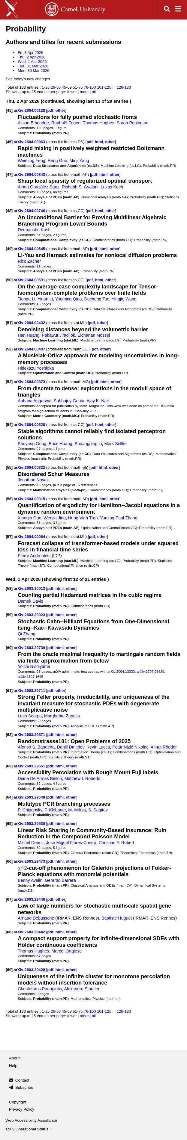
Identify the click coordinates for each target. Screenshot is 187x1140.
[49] (9, 249)
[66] (9, 861)
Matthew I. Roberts (82, 778)
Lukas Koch (112, 187)
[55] (9, 467)
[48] (9, 210)
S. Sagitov (98, 810)
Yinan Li (45, 299)
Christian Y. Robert (116, 842)
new (30, 79)
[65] (9, 823)
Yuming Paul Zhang (118, 517)
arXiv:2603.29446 (30, 899)
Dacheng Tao (96, 299)
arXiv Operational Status (29, 1129)
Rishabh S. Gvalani (80, 187)
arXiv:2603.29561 (30, 766)
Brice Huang (60, 443)
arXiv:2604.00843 (30, 174)
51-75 (78, 87)
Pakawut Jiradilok (58, 335)
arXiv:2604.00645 (30, 249)
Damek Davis (30, 601)
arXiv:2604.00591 (30, 280)
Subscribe (24, 1087)
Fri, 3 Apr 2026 (30, 52)
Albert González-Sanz (38, 187)
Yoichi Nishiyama (34, 666)
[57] (9, 536)
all (94, 92)
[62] (9, 734)
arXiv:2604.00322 (30, 467)
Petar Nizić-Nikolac (130, 747)
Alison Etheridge (33, 122)
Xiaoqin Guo (29, 517)
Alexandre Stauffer (82, 988)
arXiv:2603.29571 (30, 734)
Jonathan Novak (33, 479)
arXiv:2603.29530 (30, 823)
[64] (9, 797)
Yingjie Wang (124, 299)
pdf (50, 110)
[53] (9, 382)
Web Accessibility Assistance (31, 1120)
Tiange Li (26, 299)
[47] (9, 174)
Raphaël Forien (65, 122)
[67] (9, 899)
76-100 (90, 87)
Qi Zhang (26, 633)
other (60, 110)
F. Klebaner (55, 810)
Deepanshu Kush (34, 229)
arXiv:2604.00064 (30, 536)
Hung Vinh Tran (83, 517)
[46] (9, 142)
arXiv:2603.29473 (30, 861)
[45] (9, 110)
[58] (9, 588)
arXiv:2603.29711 (30, 690)
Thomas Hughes (98, 122)
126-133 (124, 87)
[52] (9, 349)
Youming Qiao (68, 299)
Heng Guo (57, 160)
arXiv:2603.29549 (30, 797)
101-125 (104, 87)
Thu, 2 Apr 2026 (31, 57)
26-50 (56, 87)
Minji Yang (79, 160)
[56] (9, 499)
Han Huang (28, 335)
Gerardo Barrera (60, 880)
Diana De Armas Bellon (40, 778)
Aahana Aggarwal (34, 400)
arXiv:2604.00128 (30, 110)
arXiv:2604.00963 (30, 142)
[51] (9, 322)
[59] (9, 615)
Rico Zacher (29, 261)
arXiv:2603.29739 (30, 647)
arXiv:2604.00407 (30, 349)
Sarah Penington (132, 122)
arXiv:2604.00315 (30, 499)
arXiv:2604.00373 (30, 382)
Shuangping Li (88, 443)
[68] (9, 932)
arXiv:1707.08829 (150, 671)
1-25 (46, 87)
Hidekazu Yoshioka (36, 368)
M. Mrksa (77, 810)
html (99, 142)
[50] (9, 280)
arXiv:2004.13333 (121, 671)
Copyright (17, 1102)
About (14, 1058)
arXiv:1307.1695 (30, 676)
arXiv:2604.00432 (30, 322)
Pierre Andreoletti (34, 555)
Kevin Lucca (98, 747)
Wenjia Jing (55, 517)
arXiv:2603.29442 (30, 932)
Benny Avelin (30, 880)
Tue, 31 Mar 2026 (33, 66)
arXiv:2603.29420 (30, 969)
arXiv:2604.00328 (30, 424)
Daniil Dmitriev (70, 747)
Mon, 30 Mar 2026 (33, 70)
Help (13, 1065)
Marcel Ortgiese (67, 951)
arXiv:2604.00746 (30, 210)
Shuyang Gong (32, 443)
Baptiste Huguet (116, 918)
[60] (9, 647)
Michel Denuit (31, 842)
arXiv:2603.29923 (30, 615)
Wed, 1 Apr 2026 (32, 61)
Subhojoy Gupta (69, 400)
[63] (9, 766)
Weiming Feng (31, 160)
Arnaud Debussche (36, 918)
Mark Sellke (115, 443)
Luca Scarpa (30, 715)
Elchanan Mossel (93, 335)
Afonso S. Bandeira (36, 747)
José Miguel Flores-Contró (71, 842)
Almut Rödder (164, 747)
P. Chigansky (30, 810)
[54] (9, 424)
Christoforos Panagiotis (40, 988)
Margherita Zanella (62, 715)
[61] (9, 690)
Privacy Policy (21, 1109)
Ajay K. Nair (97, 400)
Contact (22, 1080)
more (84, 92)
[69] (9, 969)
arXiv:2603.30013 (30, 588)
